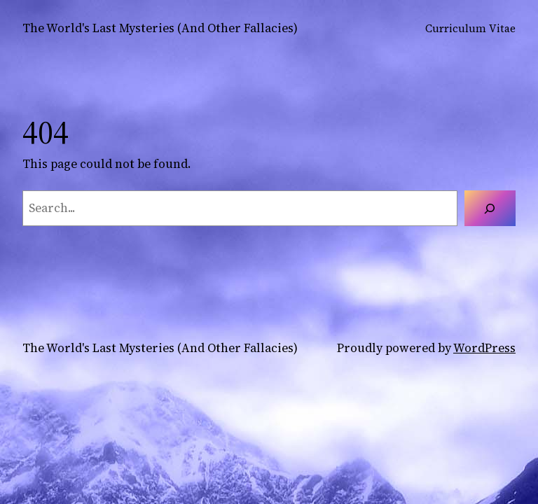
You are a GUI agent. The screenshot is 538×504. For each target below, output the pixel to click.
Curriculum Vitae (470, 28)
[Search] (490, 208)
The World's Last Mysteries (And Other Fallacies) (160, 28)
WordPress (484, 348)
